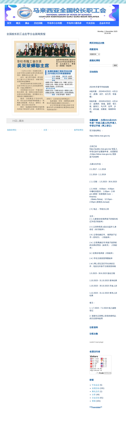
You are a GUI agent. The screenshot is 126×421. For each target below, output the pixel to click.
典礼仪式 (95, 391)
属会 (27, 23)
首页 (9, 23)
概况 (18, 23)
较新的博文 (12, 130)
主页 (45, 130)
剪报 (94, 401)
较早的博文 (78, 130)
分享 (94, 395)
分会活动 (95, 398)
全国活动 (95, 388)
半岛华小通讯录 (74, 23)
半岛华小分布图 (54, 23)
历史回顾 (38, 23)
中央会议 (95, 385)
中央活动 (90, 23)
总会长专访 (104, 23)
